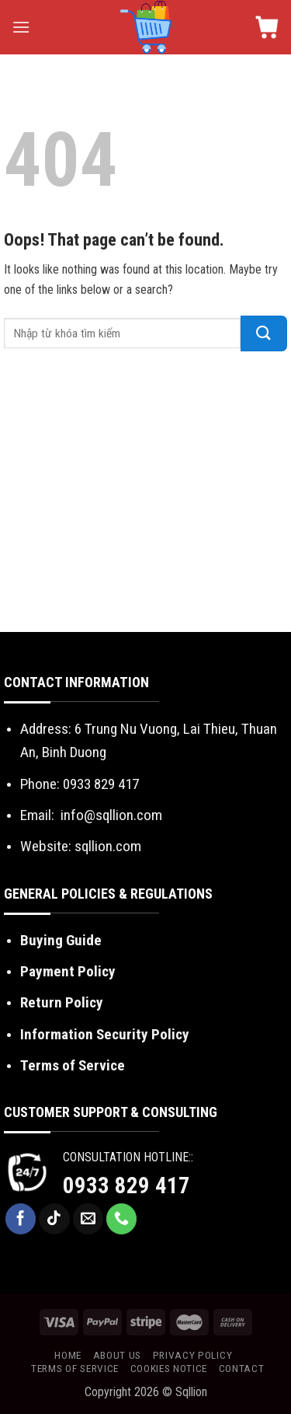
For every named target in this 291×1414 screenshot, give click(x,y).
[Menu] (21, 27)
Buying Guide (61, 940)
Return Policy (61, 1002)
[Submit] (264, 333)
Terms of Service (72, 1065)
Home (67, 1355)
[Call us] (121, 1218)
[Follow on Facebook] (20, 1218)
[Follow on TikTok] (54, 1218)
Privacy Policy (193, 1355)
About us (117, 1355)
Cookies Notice (169, 1368)
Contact (242, 1368)
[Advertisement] (145, 495)
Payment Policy (68, 971)
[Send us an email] (88, 1218)
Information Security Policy (104, 1034)
